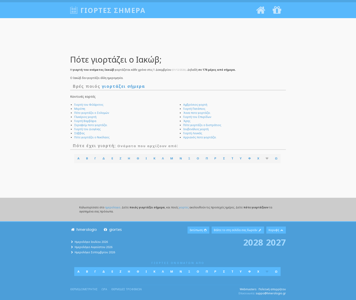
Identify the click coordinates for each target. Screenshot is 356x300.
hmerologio (83, 229)
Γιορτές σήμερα (113, 10)
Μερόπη (79, 109)
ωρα (104, 289)
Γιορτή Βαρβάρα (85, 121)
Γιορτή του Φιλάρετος (88, 105)
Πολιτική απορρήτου (272, 289)
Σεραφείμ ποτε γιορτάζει (90, 125)
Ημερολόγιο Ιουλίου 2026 (91, 242)
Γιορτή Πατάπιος (194, 109)
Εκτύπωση (198, 230)
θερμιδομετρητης (84, 289)
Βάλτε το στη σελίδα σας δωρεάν (238, 230)
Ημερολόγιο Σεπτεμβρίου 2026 (95, 252)
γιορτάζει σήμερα (123, 86)
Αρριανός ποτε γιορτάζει (199, 137)
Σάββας (79, 133)
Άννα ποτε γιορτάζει (196, 113)
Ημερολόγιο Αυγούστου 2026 (93, 247)
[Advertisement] (178, 39)
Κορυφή (276, 230)
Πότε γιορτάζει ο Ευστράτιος (202, 125)
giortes (112, 229)
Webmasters (248, 289)
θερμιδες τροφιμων (126, 289)
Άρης (186, 121)
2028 (253, 242)
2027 (276, 242)
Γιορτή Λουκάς (192, 133)
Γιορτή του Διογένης (87, 129)
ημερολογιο (112, 207)
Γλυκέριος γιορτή (85, 117)
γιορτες (184, 207)
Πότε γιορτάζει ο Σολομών (91, 113)
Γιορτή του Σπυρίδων (197, 117)
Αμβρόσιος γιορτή (195, 105)
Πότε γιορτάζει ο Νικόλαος (91, 137)
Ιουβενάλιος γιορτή (196, 129)
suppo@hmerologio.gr (271, 293)
